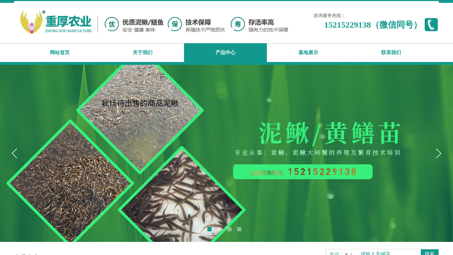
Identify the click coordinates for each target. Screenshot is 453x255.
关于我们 (143, 52)
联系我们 (391, 52)
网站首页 (60, 52)
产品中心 (225, 52)
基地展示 (308, 52)
